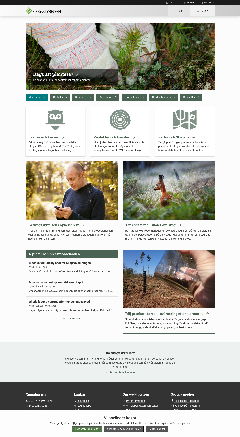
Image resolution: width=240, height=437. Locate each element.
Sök (178, 11)
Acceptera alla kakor (87, 433)
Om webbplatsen (181, 427)
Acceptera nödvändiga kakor (124, 433)
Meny (202, 11)
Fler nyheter (73, 318)
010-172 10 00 (44, 401)
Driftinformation (135, 400)
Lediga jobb (84, 405)
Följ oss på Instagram (187, 405)
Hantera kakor (156, 433)
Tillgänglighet (134, 410)
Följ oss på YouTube (186, 410)
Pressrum (83, 410)
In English (83, 400)
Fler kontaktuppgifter (41, 411)
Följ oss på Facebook (186, 400)
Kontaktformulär (38, 406)
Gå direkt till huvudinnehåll (146, 3)
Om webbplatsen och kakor (142, 405)
